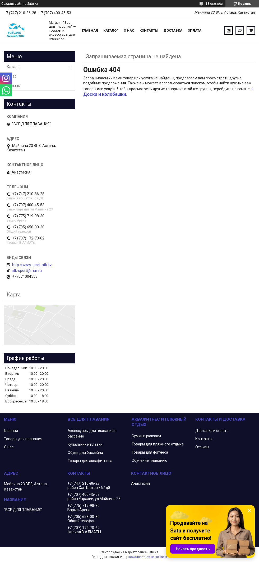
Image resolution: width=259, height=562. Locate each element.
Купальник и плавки (85, 444)
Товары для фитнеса (150, 452)
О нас (129, 30)
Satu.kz (152, 552)
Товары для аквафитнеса (90, 461)
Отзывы (14, 86)
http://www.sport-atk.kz (32, 265)
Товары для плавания (23, 439)
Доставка (173, 30)
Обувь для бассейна (85, 452)
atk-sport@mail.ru (27, 270)
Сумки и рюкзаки (146, 436)
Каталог (110, 30)
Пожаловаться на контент (147, 557)
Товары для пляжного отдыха (158, 444)
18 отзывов (214, 4)
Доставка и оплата (212, 431)
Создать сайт (11, 4)
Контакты (149, 30)
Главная (90, 30)
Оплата (194, 30)
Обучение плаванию (149, 460)
